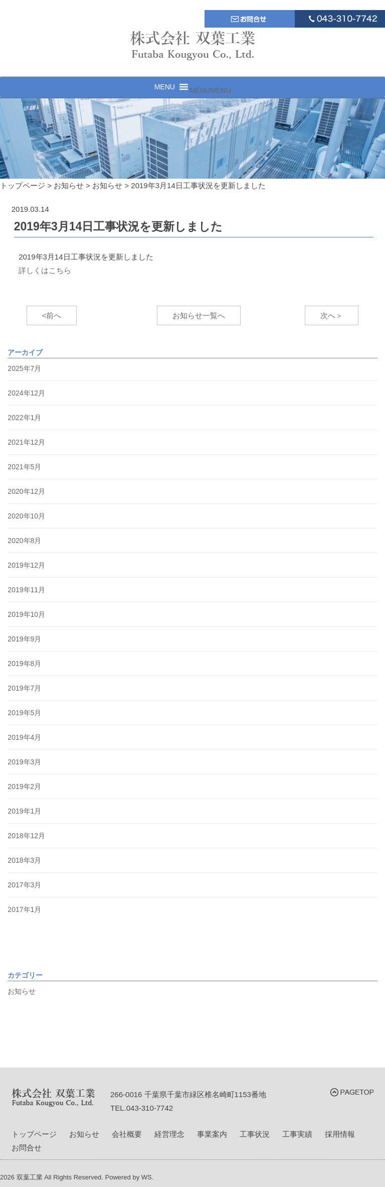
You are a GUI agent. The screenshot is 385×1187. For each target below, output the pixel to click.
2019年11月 (26, 590)
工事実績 (297, 1134)
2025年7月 (24, 368)
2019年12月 (26, 565)
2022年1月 (24, 418)
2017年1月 (24, 909)
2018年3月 (24, 860)
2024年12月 (26, 393)
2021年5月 (24, 467)
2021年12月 (26, 442)
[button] (210, 90)
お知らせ (22, 991)
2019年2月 (24, 786)
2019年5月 (24, 713)
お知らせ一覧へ (198, 315)
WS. (147, 1177)
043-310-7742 (149, 1108)
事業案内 (212, 1134)
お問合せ (27, 1147)
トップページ (34, 1134)
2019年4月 (24, 737)
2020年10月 (26, 516)
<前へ (52, 315)
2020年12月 (26, 491)
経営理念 (169, 1134)
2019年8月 (24, 664)
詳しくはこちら (45, 270)
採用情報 (340, 1134)
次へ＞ (331, 315)
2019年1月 (24, 811)
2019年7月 (24, 688)
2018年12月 (26, 836)
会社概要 (127, 1134)
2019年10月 (26, 614)
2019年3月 (24, 762)
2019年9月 (24, 639)
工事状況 (255, 1134)
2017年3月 (24, 885)
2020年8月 (24, 541)
